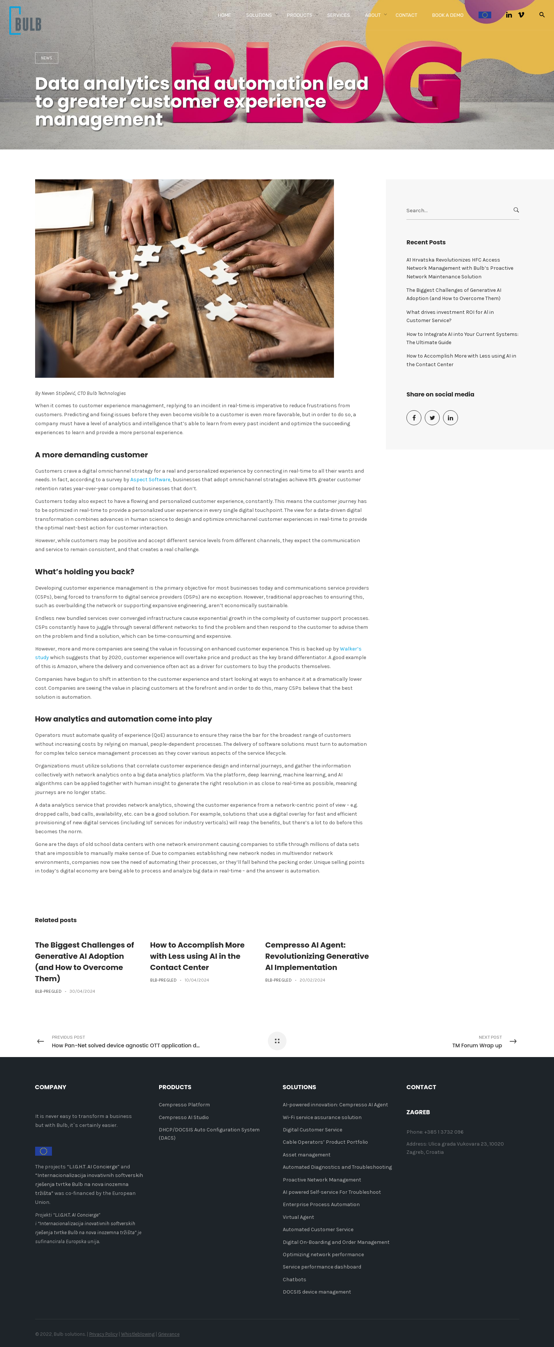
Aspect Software (150, 479)
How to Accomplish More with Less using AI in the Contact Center (197, 956)
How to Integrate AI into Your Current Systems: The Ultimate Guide (462, 338)
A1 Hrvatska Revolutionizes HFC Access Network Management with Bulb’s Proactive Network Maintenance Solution (459, 268)
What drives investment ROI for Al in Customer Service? (450, 316)
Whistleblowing (138, 1334)
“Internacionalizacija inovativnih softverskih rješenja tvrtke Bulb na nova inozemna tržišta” (89, 1184)
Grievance (169, 1334)
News (46, 58)
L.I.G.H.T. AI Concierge (93, 1167)
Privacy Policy (103, 1334)
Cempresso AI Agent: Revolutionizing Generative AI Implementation (317, 956)
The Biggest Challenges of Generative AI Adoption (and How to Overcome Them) (453, 294)
